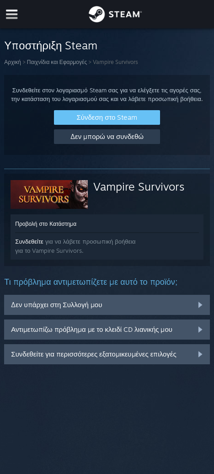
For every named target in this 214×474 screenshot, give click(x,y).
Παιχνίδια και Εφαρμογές (57, 62)
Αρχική (12, 62)
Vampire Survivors (138, 186)
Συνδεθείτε (29, 241)
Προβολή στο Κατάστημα (45, 223)
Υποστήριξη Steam (50, 45)
